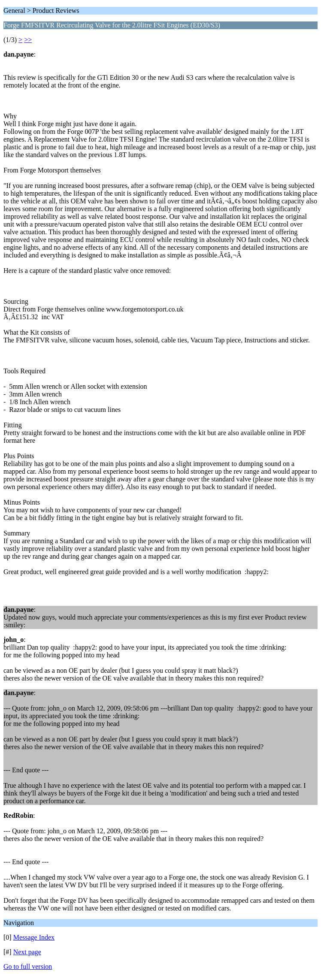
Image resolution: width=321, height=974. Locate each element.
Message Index (34, 937)
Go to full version (27, 966)
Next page (27, 952)
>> (28, 39)
